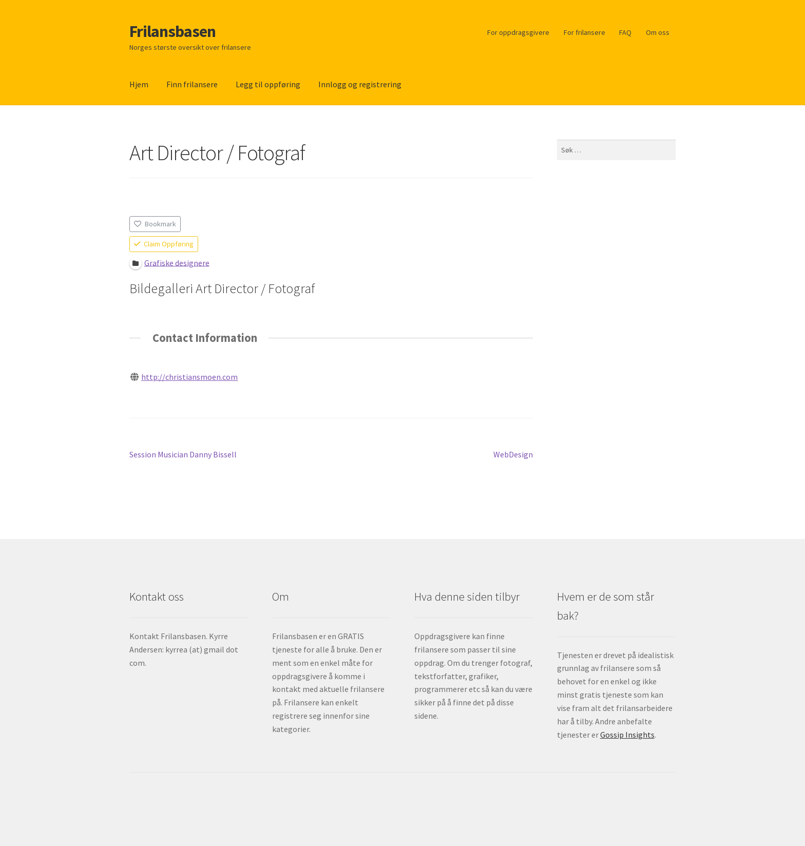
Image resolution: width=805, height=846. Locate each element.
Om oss (657, 32)
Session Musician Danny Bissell (183, 455)
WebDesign (513, 455)
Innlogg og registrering (359, 84)
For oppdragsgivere (518, 32)
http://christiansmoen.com (189, 377)
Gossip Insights (627, 734)
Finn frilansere (192, 84)
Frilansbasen (172, 31)
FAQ (625, 32)
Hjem (138, 84)
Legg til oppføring (268, 84)
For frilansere (584, 32)
